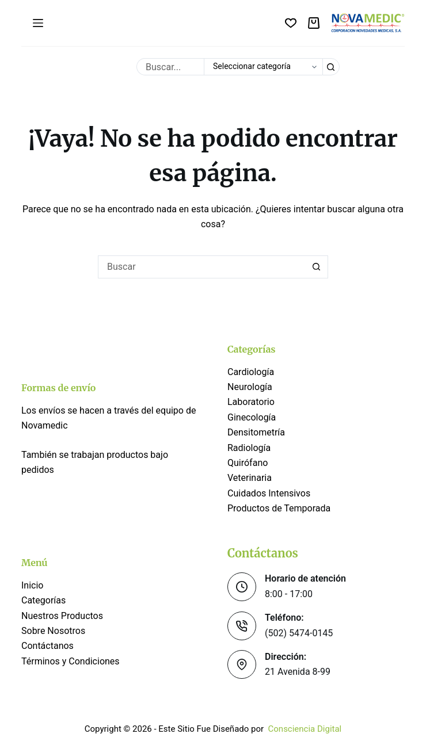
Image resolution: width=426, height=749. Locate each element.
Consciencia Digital (305, 729)
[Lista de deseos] (290, 23)
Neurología (249, 386)
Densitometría (256, 432)
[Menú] (38, 23)
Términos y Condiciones (71, 661)
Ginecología (251, 417)
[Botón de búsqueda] (331, 66)
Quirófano (247, 462)
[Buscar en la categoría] (263, 66)
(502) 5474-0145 (299, 633)
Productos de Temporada (278, 508)
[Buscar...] (170, 66)
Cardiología (250, 371)
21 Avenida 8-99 (297, 671)
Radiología (249, 447)
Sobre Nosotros (53, 630)
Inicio (32, 585)
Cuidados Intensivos (268, 493)
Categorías (43, 600)
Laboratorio (251, 401)
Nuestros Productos (62, 615)
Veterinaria (249, 477)
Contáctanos (47, 645)
